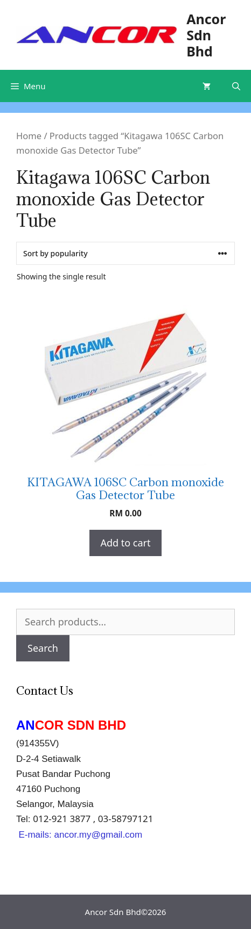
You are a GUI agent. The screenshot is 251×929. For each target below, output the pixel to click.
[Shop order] (125, 253)
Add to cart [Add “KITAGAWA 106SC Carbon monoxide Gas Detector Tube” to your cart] (125, 542)
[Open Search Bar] (236, 86)
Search (42, 648)
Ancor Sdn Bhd (206, 35)
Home (28, 135)
